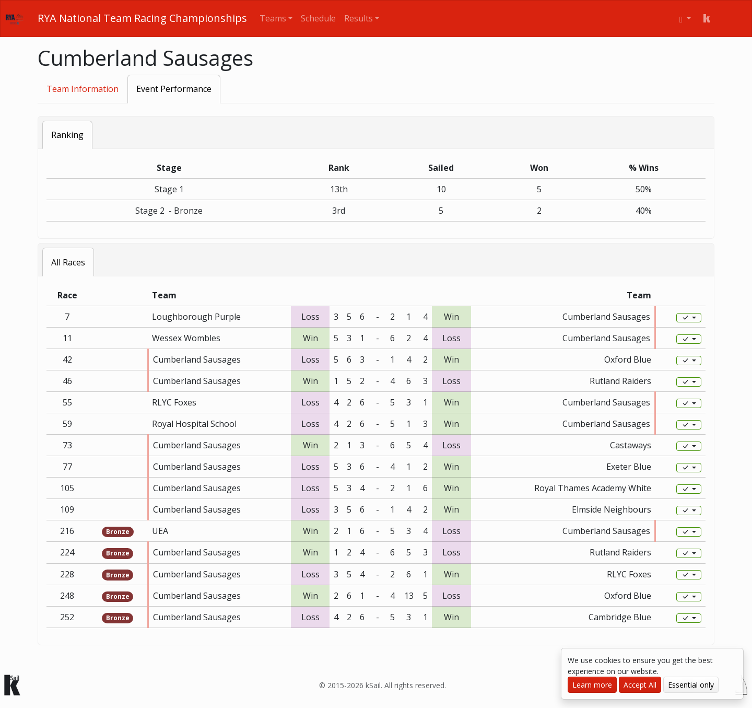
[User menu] (685, 18)
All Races (68, 262)
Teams (273, 18)
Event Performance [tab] (174, 89)
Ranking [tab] (67, 135)
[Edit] (688, 317)
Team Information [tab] (82, 89)
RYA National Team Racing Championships (142, 18)
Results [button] (358, 18)
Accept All (640, 685)
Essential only (691, 685)
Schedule (318, 18)
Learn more (592, 685)
